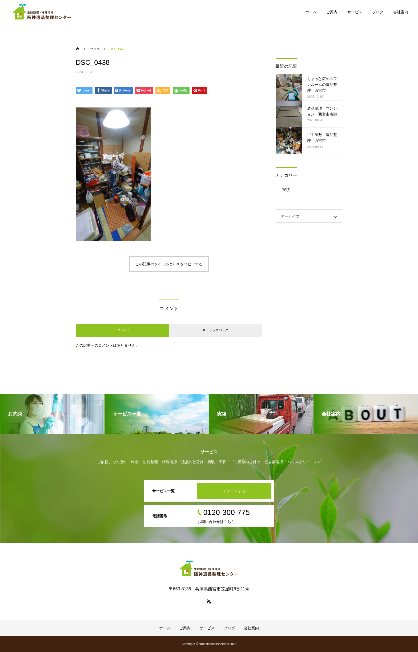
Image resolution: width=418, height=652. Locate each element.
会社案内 (400, 12)
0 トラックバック (215, 330)
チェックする (234, 491)
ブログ (377, 12)
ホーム (310, 12)
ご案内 (331, 12)
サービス (354, 12)
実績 (286, 189)
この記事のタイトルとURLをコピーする (169, 264)
